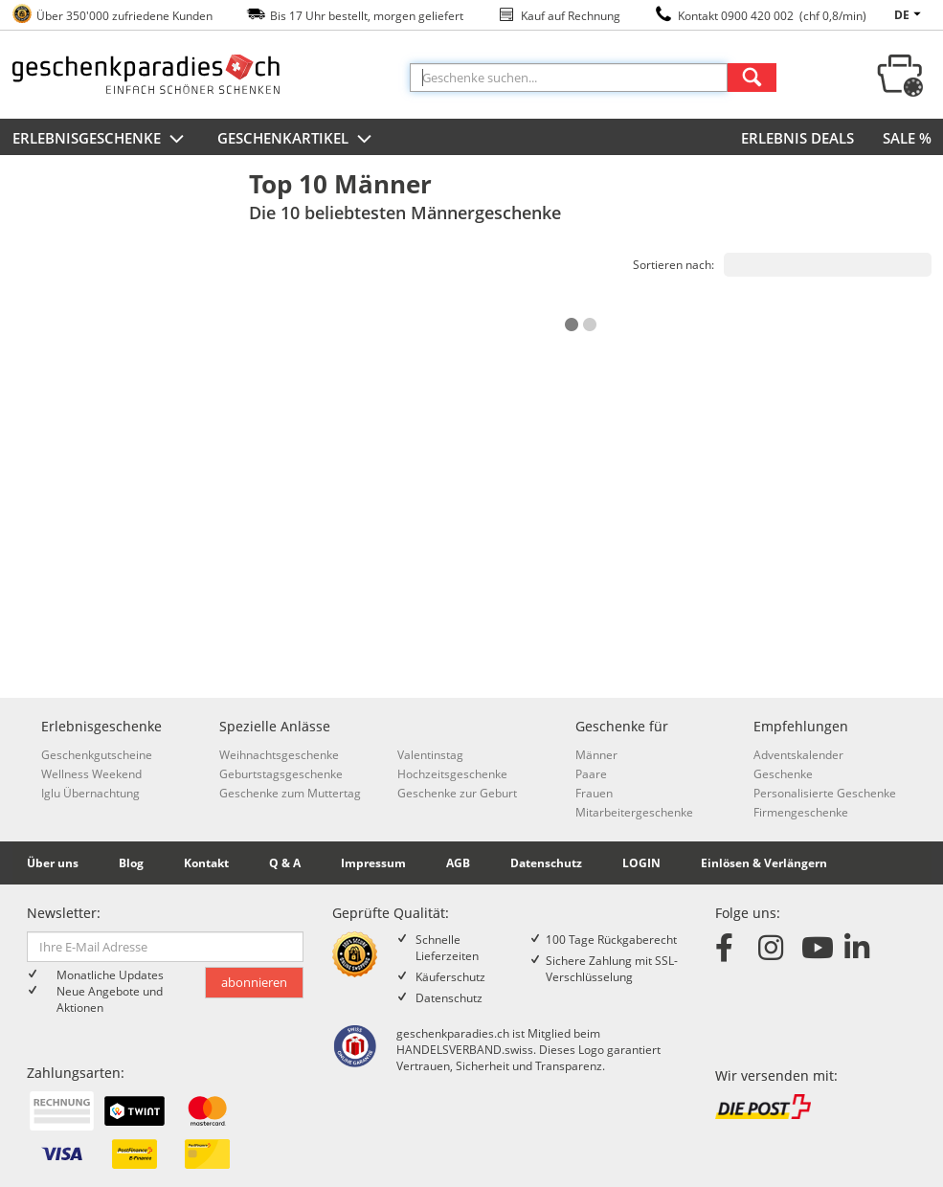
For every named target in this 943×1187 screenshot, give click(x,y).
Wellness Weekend (91, 774)
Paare (591, 774)
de (910, 15)
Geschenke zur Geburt (457, 793)
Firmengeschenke (800, 812)
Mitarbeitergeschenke (634, 812)
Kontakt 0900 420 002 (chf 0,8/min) (772, 16)
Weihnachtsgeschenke (279, 755)
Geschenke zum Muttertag (290, 793)
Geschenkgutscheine (96, 755)
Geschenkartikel (296, 139)
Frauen (594, 793)
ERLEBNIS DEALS (797, 137)
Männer (596, 755)
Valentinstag (430, 755)
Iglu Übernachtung (90, 793)
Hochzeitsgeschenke (452, 774)
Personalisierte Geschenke (824, 793)
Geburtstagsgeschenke (281, 774)
